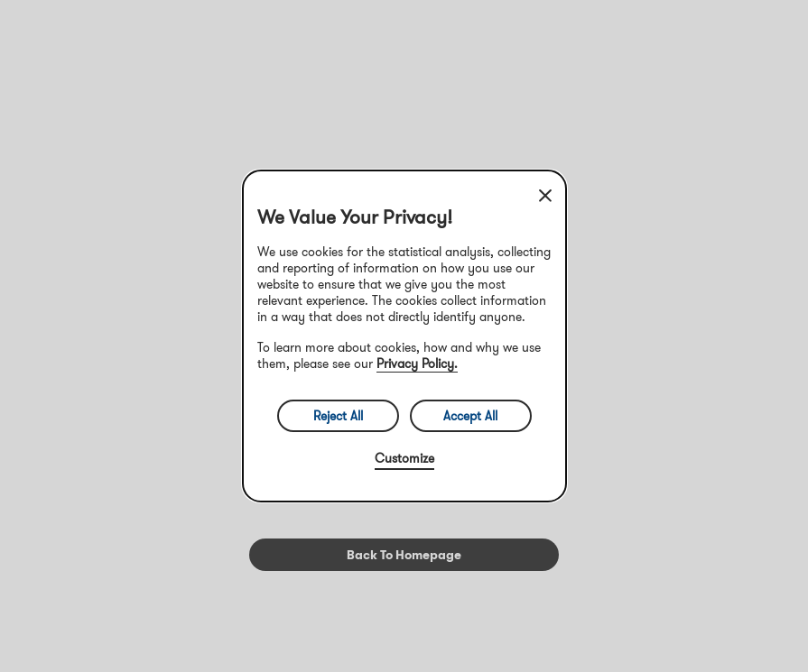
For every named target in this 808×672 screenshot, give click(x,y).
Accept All (470, 416)
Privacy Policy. (417, 363)
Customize (404, 458)
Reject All (338, 416)
